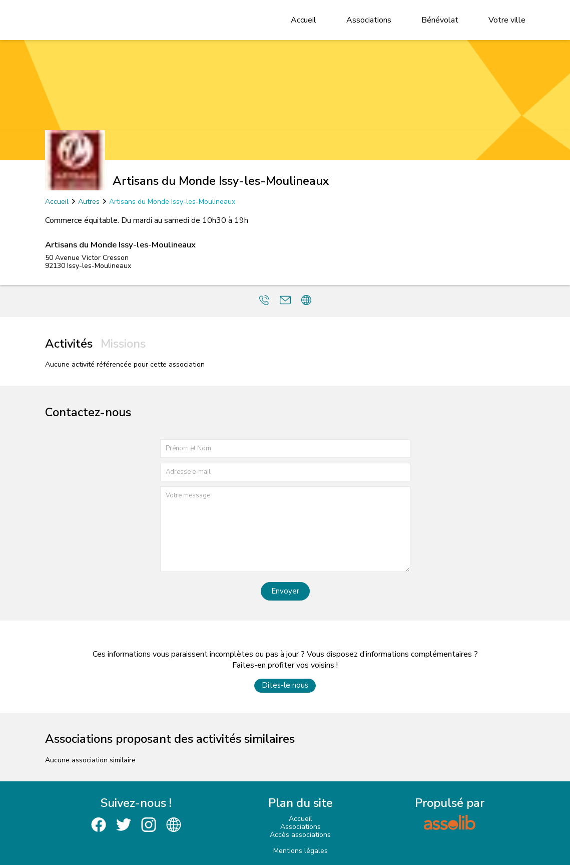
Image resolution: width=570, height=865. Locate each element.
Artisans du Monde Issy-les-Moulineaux (172, 201)
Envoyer (285, 591)
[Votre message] (285, 529)
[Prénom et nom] (285, 448)
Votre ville (506, 20)
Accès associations (300, 834)
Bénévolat (439, 20)
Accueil (303, 20)
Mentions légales (300, 850)
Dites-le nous (285, 685)
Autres (89, 201)
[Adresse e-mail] (285, 472)
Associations (368, 20)
